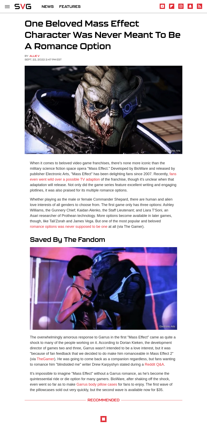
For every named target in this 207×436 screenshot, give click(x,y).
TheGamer (45, 359)
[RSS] (199, 8)
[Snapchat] (190, 8)
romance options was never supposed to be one (68, 227)
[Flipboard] (171, 8)
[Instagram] (181, 8)
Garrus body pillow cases (96, 384)
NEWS (48, 6)
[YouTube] (162, 8)
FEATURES (70, 6)
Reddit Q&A (154, 364)
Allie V (35, 55)
